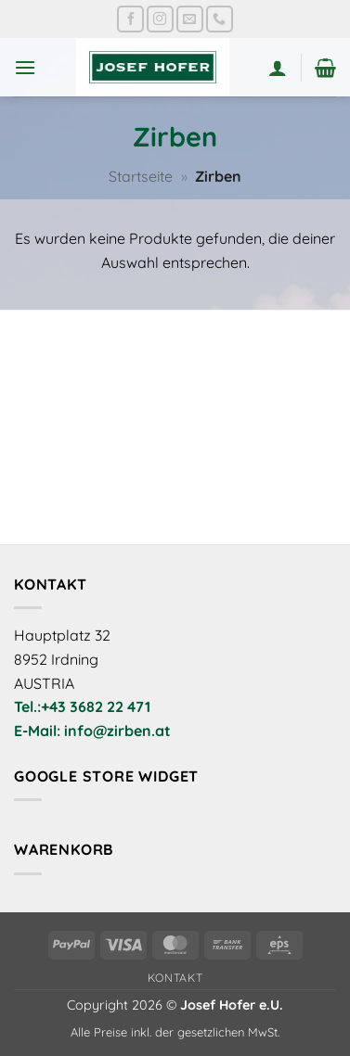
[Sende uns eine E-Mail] (189, 19)
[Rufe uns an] (219, 19)
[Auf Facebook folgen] (130, 19)
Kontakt (175, 978)
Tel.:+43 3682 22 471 (82, 706)
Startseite (141, 176)
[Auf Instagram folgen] (160, 19)
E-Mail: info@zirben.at (92, 730)
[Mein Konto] (277, 67)
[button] (25, 67)
